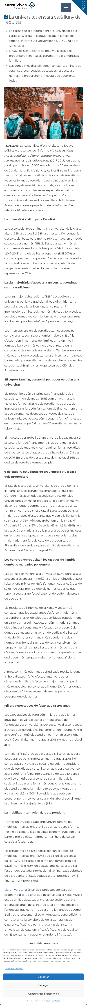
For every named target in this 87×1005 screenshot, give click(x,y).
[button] (66, 7)
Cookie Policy (33, 1001)
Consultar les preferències (43, 993)
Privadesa (45, 1001)
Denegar (43, 985)
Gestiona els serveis (14, 968)
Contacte (55, 1001)
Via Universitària (15, 889)
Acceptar (43, 976)
